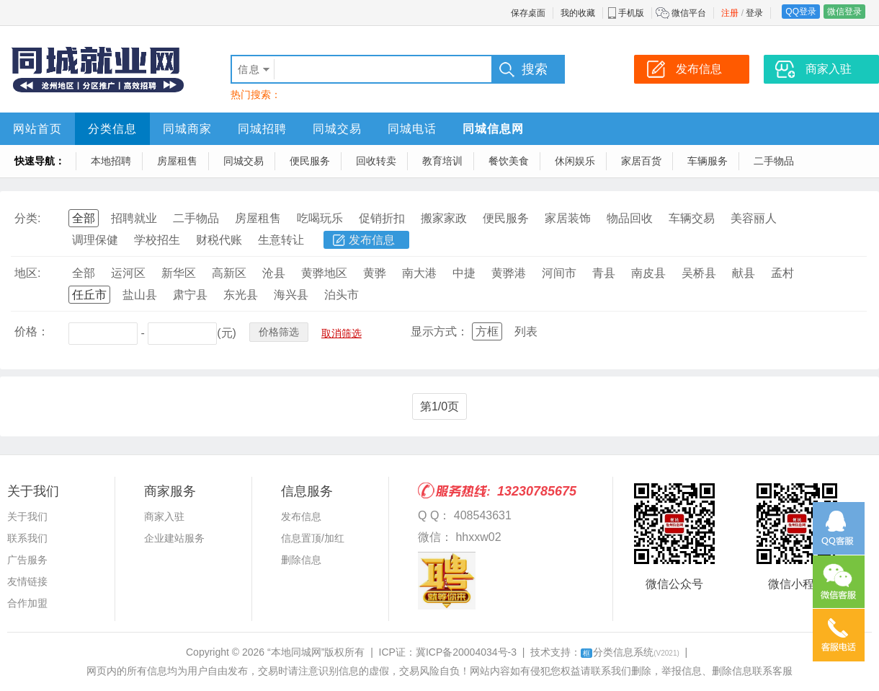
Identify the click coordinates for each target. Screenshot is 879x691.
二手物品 (774, 161)
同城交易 (337, 129)
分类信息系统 (630, 652)
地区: (27, 273)
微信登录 (844, 11)
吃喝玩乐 (320, 218)
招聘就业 (134, 218)
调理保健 (95, 240)
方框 (487, 331)
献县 (743, 273)
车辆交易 (692, 218)
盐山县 (139, 295)
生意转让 (281, 240)
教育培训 (442, 161)
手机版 (631, 13)
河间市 (559, 273)
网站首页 (37, 129)
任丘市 (89, 295)
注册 (730, 13)
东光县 (240, 295)
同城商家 (187, 129)
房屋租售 (177, 161)
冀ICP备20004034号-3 (466, 652)
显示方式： (439, 331)
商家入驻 (164, 516)
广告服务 (27, 559)
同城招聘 (262, 129)
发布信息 (372, 240)
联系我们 (27, 538)
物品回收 (630, 218)
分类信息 (112, 129)
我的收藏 (578, 13)
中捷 (464, 273)
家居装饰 (568, 218)
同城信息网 (493, 129)
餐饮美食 (508, 161)
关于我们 (27, 516)
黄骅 (374, 273)
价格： (31, 331)
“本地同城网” (295, 652)
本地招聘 (111, 161)
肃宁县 (190, 295)
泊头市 (341, 295)
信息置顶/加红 (312, 538)
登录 (754, 13)
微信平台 (688, 13)
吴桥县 (699, 273)
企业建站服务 (174, 538)
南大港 (419, 273)
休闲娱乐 (575, 161)
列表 (525, 331)
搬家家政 (444, 218)
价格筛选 (279, 332)
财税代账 (219, 240)
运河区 (128, 273)
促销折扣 (382, 218)
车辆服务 (707, 161)
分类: (27, 218)
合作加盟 (27, 603)
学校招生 (157, 240)
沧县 (273, 273)
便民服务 (310, 161)
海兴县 (291, 295)
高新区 (229, 273)
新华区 (178, 273)
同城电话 (412, 129)
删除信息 (301, 559)
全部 (83, 218)
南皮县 (648, 273)
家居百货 (641, 161)
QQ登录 (800, 11)
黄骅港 (508, 273)
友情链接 (27, 581)
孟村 (782, 273)
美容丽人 (754, 218)
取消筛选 (341, 333)
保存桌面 (528, 13)
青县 (603, 273)
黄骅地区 (324, 273)
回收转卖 (376, 161)
